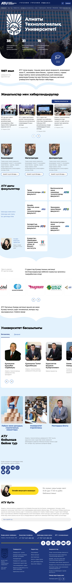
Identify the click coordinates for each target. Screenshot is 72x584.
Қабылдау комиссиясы (8, 212)
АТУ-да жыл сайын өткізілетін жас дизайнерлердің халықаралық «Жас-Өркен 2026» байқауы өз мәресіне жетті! (9, 122)
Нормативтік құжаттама (20, 564)
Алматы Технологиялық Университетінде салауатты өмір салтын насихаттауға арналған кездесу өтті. (61, 121)
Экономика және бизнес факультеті (60, 210)
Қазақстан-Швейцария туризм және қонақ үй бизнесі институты (36, 244)
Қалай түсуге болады (9, 174)
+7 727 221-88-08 (24, 2)
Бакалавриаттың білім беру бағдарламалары (12, 47)
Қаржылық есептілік (18, 573)
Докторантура (35, 558)
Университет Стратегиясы (36, 428)
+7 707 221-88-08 (35, 2)
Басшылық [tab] (5, 336)
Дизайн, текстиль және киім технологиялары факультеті (36, 210)
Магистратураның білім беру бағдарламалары (27, 47)
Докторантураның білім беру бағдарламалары (43, 47)
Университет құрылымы (20, 562)
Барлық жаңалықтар (61, 101)
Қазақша (68, 3)
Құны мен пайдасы (36, 565)
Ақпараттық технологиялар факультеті (36, 227)
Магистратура (35, 556)
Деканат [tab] (17, 336)
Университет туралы (19, 554)
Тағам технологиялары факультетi (58, 554)
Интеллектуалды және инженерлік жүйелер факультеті (60, 227)
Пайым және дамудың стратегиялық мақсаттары (12, 429)
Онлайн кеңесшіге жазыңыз (24, 492)
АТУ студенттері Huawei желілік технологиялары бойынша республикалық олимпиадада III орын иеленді (27, 121)
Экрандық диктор (54, 580)
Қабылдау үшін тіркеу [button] (8, 215)
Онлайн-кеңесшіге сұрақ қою (16, 242)
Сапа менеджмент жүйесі (20, 567)
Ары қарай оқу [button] (8, 521)
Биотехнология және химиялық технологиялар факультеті (60, 192)
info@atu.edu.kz (45, 2)
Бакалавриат (34, 554)
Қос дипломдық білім (37, 563)
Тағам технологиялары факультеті (36, 192)
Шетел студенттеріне (37, 560)
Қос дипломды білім (7, 217)
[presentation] (33, 136)
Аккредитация (17, 560)
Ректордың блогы (60, 427)
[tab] (36, 521)
